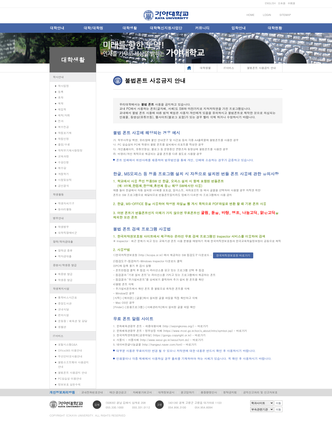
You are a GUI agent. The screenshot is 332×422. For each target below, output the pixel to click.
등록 (61, 92)
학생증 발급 (65, 280)
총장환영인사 (209, 392)
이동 (278, 403)
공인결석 (63, 186)
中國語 (291, 3)
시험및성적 (65, 180)
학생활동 (58, 194)
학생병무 (63, 227)
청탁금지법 (230, 392)
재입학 (62, 109)
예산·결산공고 (117, 392)
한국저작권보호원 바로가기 (233, 255)
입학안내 (238, 27)
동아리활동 (65, 209)
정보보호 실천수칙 (69, 384)
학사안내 (58, 77)
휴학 (61, 97)
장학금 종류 (65, 250)
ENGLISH (270, 3)
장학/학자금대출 (63, 242)
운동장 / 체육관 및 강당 (72, 321)
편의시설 (63, 315)
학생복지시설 (61, 289)
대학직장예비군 (67, 233)
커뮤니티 (202, 27)
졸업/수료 (64, 144)
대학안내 (57, 27)
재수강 (62, 168)
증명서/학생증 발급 (65, 265)
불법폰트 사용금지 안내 (72, 373)
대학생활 (130, 27)
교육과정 (63, 156)
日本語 (281, 3)
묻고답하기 (187, 392)
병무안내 (58, 218)
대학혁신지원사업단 (166, 27)
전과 (61, 121)
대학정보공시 (166, 392)
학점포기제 (65, 133)
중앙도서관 (65, 303)
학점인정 (63, 139)
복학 (61, 103)
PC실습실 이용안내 (70, 378)
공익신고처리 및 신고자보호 (260, 392)
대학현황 (275, 27)
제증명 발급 (65, 274)
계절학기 (63, 174)
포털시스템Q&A (67, 344)
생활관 (62, 327)
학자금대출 (65, 256)
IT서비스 (58, 336)
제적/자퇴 (64, 115)
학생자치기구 (66, 203)
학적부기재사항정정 (70, 150)
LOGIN (267, 15)
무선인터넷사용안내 (70, 356)
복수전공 (63, 127)
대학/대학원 (93, 27)
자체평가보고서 (142, 392)
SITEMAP (285, 15)
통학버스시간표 (67, 297)
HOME (250, 15)
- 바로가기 (201, 326)
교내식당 (63, 309)
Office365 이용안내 (70, 350)
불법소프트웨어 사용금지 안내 (73, 364)
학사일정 (63, 86)
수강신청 (63, 162)
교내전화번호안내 (92, 392)
